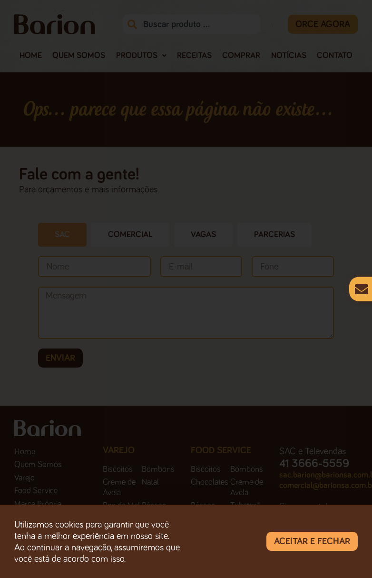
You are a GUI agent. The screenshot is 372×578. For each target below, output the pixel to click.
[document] (186, 289)
